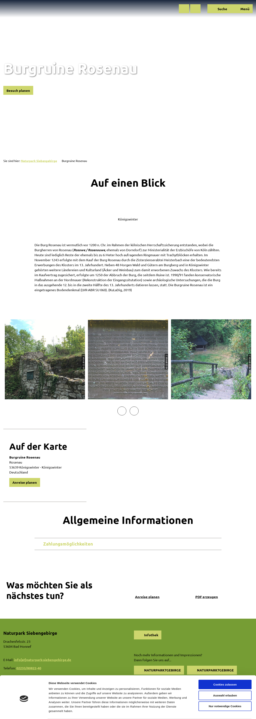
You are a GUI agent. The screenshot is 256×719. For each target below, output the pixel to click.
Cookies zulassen (225, 670)
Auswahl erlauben (225, 681)
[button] (184, 8)
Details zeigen (197, 711)
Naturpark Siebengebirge (39, 161)
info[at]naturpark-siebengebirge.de (42, 660)
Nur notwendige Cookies (225, 692)
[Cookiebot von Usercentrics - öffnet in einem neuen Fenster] (24, 712)
